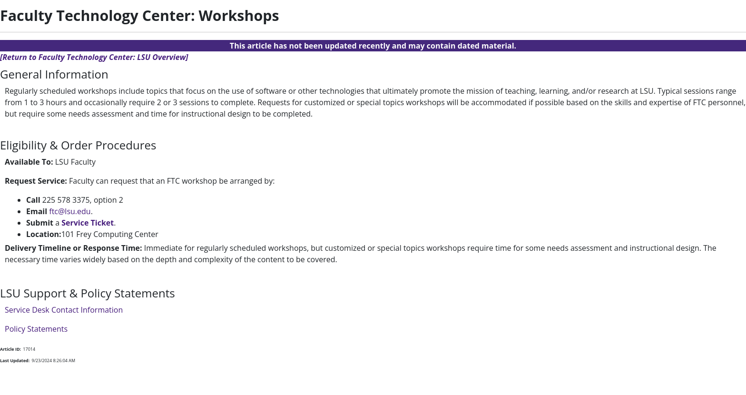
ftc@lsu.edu (69, 211)
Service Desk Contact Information (64, 310)
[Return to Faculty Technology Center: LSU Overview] (94, 57)
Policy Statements (36, 329)
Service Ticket (87, 222)
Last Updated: (14, 360)
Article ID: (10, 349)
